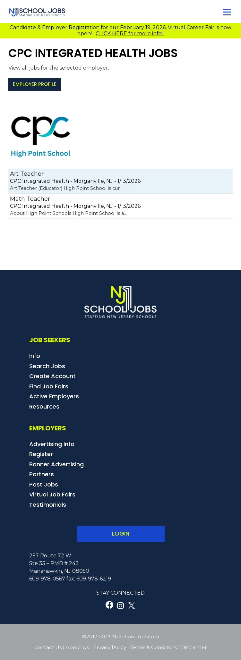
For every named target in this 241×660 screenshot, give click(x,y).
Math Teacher (30, 198)
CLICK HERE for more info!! (130, 33)
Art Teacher (27, 173)
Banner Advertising (56, 464)
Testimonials (47, 505)
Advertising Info (51, 444)
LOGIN (120, 533)
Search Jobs (47, 366)
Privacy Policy (109, 647)
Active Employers (54, 396)
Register (41, 454)
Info (34, 356)
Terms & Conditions (153, 647)
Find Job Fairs (48, 386)
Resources (44, 406)
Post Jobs (43, 484)
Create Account (52, 376)
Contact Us (48, 647)
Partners (41, 474)
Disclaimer (194, 647)
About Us (77, 647)
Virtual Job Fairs (52, 494)
